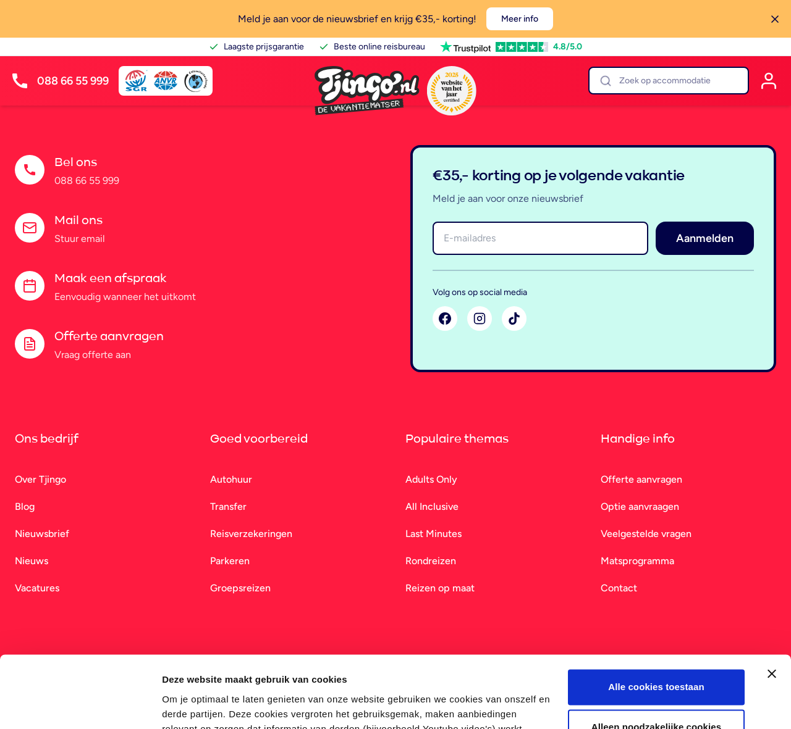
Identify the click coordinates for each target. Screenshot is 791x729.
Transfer (228, 506)
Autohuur (231, 479)
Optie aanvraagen (640, 506)
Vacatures (37, 588)
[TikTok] (514, 318)
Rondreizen (430, 561)
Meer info (519, 19)
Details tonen (191, 704)
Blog (25, 506)
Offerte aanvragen (641, 479)
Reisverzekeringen (251, 533)
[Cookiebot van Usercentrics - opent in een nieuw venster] (80, 705)
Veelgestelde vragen (646, 533)
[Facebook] (445, 318)
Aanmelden (705, 238)
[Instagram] (479, 318)
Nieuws (31, 561)
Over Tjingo (40, 479)
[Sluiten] (775, 19)
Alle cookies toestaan (656, 628)
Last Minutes (433, 533)
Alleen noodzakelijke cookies (656, 669)
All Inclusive (432, 506)
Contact (619, 588)
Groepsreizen (240, 588)
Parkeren (230, 561)
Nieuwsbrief (42, 533)
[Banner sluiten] (772, 615)
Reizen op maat (440, 588)
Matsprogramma (637, 561)
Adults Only (431, 479)
